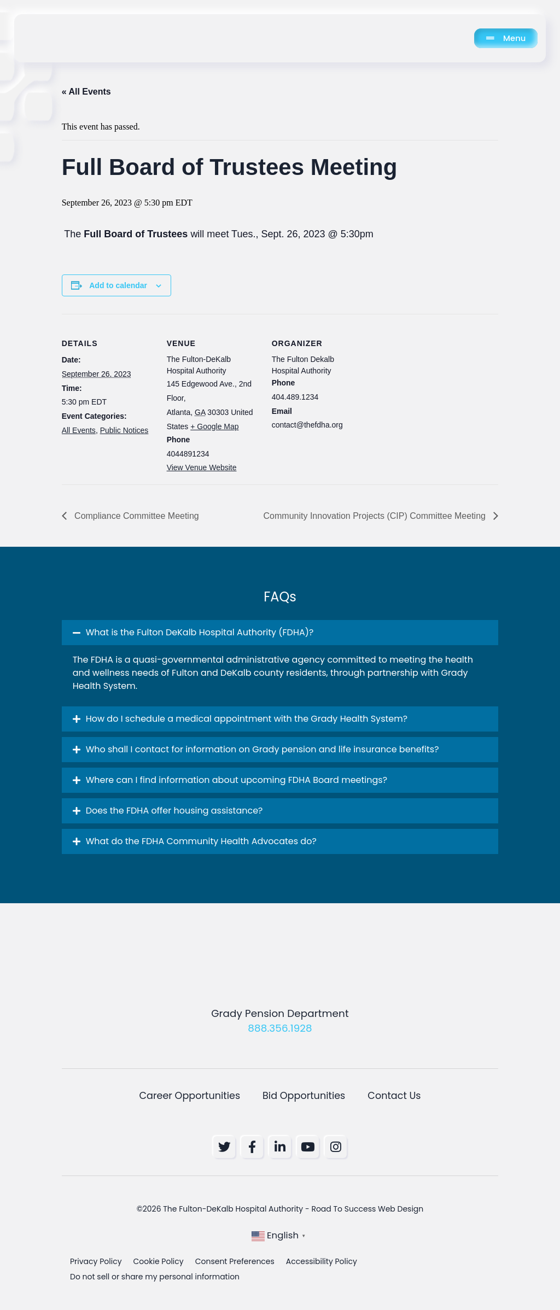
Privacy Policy (96, 1263)
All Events (79, 430)
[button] (280, 632)
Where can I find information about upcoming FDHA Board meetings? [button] (236, 780)
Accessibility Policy (321, 1263)
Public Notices (124, 430)
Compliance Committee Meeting (135, 516)
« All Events (86, 91)
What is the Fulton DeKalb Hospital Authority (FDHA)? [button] (200, 632)
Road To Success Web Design (367, 1210)
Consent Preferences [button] (235, 1263)
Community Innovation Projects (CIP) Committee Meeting (376, 516)
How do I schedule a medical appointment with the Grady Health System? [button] (246, 718)
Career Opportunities (189, 1095)
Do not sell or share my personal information (155, 1278)
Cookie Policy (158, 1263)
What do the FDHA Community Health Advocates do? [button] (201, 841)
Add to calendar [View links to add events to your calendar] (118, 285)
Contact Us (394, 1095)
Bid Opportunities (303, 1095)
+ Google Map (214, 426)
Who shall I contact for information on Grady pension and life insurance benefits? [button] (262, 749)
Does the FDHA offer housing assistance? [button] (174, 810)
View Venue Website (202, 467)
